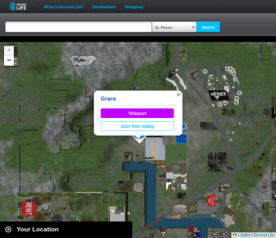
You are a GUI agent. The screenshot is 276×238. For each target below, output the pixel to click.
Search (208, 27)
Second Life (21, 6)
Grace (108, 98)
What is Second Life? (64, 6)
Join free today (137, 126)
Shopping (134, 6)
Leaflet (241, 235)
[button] (178, 95)
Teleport (137, 113)
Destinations (104, 6)
